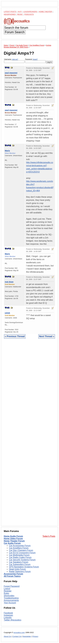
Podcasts (29, 14)
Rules (6, 593)
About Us (7, 636)
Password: (35, 60)
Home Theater (45, 12)
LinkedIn (8, 617)
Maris (7, 150)
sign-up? (15, 59)
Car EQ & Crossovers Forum (22, 553)
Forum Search (15, 32)
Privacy (35, 636)
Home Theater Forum (14, 541)
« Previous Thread (15, 336)
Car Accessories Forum (20, 545)
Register (8, 591)
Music (20, 14)
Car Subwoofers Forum (19, 564)
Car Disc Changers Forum (21, 550)
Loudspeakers (30, 12)
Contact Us (16, 636)
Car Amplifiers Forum (18, 548)
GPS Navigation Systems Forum (24, 567)
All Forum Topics (12, 576)
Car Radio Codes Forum (20, 557)
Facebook (8, 613)
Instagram (8, 615)
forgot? (35, 59)
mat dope (9, 282)
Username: (14, 60)
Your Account (10, 603)
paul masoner (11, 73)
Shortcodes (9, 596)
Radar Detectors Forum (20, 571)
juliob (7, 313)
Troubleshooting (11, 598)
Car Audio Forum (12, 543)
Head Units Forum (17, 569)
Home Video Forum (13, 538)
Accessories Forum (13, 574)
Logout (7, 588)
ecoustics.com (19, 632)
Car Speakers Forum (18, 562)
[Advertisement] (29, 434)
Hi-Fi (20, 12)
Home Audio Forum (13, 536)
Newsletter (27, 636)
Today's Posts (48, 536)
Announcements (11, 600)
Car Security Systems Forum (22, 560)
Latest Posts (10, 12)
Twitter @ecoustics (12, 620)
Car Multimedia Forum (19, 555)
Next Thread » (46, 336)
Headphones (10, 14)
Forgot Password (11, 586)
